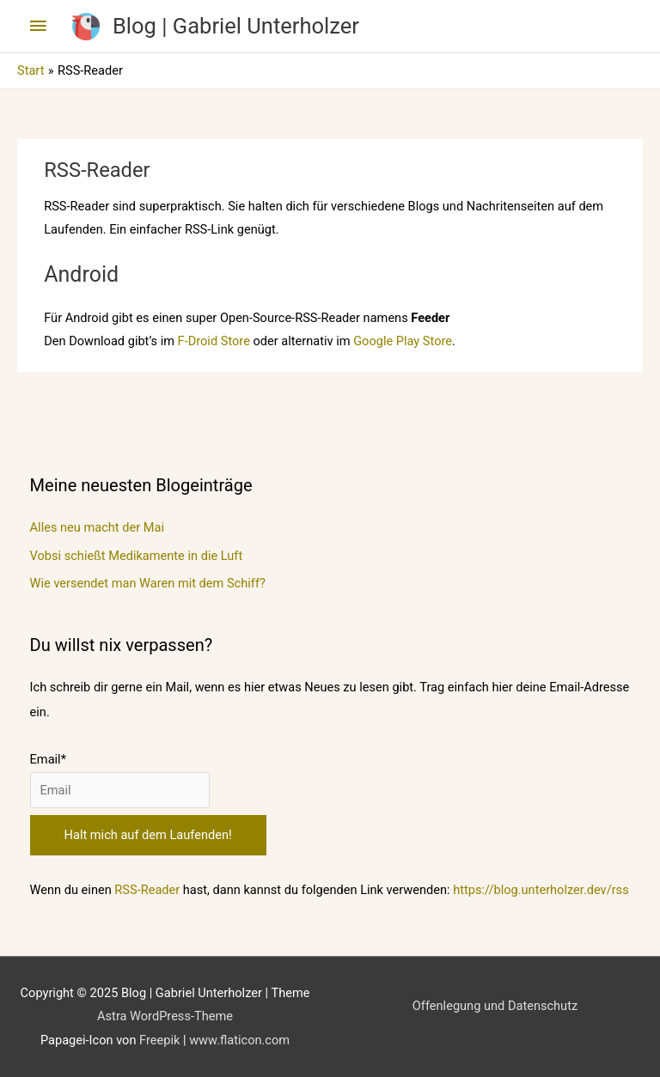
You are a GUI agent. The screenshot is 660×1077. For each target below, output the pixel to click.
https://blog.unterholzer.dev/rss (540, 890)
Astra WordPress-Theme (165, 1016)
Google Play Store (402, 341)
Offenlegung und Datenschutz (495, 1005)
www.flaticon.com (239, 1040)
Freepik (159, 1040)
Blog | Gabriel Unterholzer (236, 26)
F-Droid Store (214, 341)
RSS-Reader (147, 890)
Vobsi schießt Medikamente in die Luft (136, 555)
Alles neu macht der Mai (97, 527)
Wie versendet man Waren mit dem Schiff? (148, 583)
